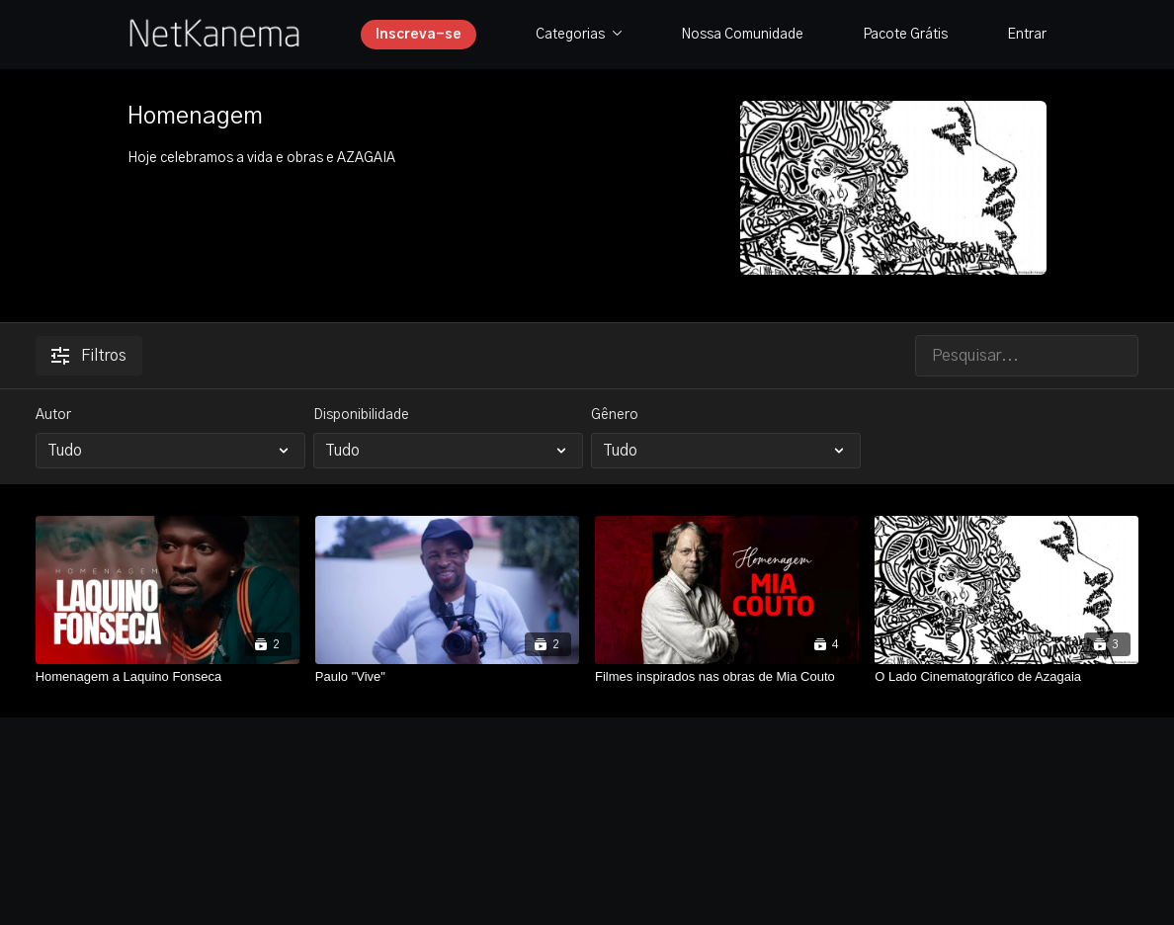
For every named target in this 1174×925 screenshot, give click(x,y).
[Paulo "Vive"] (447, 677)
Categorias (579, 35)
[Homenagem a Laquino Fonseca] (167, 677)
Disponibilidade (361, 415)
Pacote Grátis (905, 35)
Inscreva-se (418, 35)
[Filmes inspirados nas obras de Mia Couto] (727, 677)
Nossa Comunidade (742, 35)
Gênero (614, 415)
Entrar (1027, 35)
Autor (53, 415)
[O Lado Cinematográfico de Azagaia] (1006, 677)
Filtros (88, 356)
